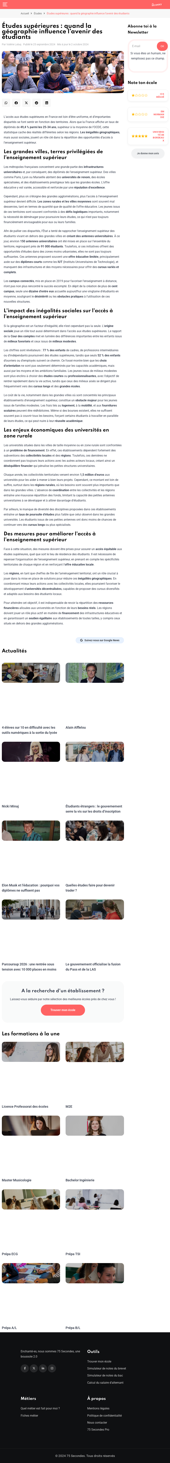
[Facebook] (25, 1368)
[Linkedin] (43, 1368)
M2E (69, 1106)
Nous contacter (97, 1422)
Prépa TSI (73, 1254)
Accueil (25, 13)
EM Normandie (159, 114)
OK (162, 46)
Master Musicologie (16, 1180)
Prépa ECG (10, 1254)
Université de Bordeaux (158, 136)
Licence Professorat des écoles (25, 1106)
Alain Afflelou (75, 727)
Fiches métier (29, 1415)
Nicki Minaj (10, 806)
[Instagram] (52, 1368)
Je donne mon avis (148, 153)
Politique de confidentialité (104, 1415)
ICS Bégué (160, 95)
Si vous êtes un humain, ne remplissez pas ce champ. (147, 56)
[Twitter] (34, 1368)
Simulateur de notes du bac (105, 1375)
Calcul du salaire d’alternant (105, 1382)
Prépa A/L (9, 1328)
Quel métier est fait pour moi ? (40, 1408)
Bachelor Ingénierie (80, 1180)
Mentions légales (98, 1408)
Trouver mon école (62, 1010)
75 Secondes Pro (98, 1429)
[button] (6, 103)
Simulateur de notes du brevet (106, 1368)
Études (38, 13)
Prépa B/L (73, 1328)
